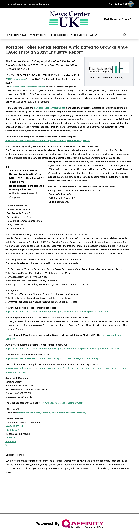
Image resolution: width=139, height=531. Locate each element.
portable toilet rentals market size (27, 86)
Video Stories (79, 34)
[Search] (124, 35)
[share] (132, 35)
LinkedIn (10, 437)
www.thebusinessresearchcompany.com (62, 403)
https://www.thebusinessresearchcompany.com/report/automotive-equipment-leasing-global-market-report (62, 348)
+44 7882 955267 (14, 426)
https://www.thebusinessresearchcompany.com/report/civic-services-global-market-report (53, 358)
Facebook (10, 441)
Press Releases (59, 34)
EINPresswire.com (16, 79)
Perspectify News (15, 34)
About (93, 34)
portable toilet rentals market (49, 107)
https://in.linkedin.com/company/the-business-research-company (51, 412)
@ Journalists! (37, 34)
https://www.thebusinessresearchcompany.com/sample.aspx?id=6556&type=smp (47, 140)
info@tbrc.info (12, 430)
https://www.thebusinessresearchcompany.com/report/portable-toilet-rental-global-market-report (57, 311)
